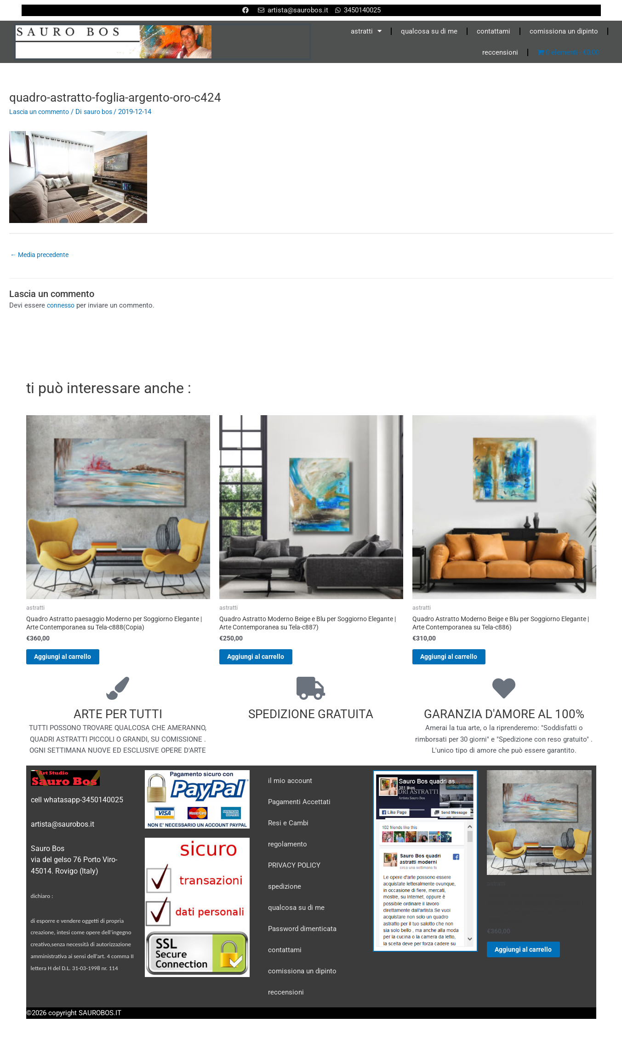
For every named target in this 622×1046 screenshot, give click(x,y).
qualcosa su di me (429, 31)
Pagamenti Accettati (299, 808)
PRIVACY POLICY (294, 871)
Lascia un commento (41, 112)
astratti (366, 31)
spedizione (284, 892)
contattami (493, 31)
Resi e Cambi (288, 829)
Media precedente (42, 255)
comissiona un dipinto (564, 31)
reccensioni (500, 52)
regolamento (287, 850)
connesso (62, 307)
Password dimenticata (302, 935)
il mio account (290, 787)
